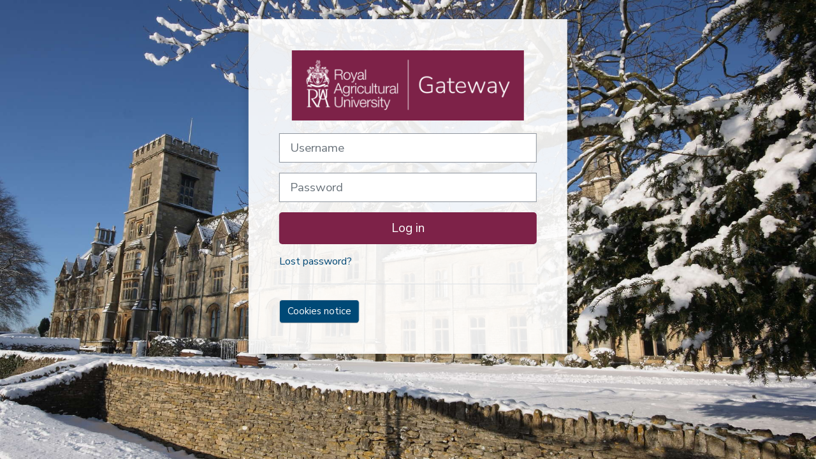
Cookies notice (319, 311)
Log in (408, 228)
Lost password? (315, 261)
